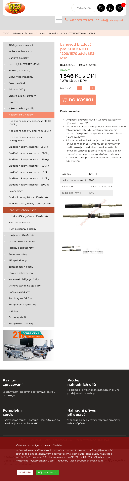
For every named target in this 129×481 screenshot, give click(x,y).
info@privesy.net (112, 20)
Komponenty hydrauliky (22, 304)
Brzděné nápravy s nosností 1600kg (29, 172)
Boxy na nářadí (17, 83)
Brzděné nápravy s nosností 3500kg (29, 184)
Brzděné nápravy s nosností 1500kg (29, 165)
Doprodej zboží (17, 317)
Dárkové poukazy (19, 58)
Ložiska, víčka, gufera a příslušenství (29, 216)
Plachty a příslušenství (21, 247)
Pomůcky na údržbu (20, 298)
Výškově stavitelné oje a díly (25, 285)
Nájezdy (13, 102)
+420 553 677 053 (81, 20)
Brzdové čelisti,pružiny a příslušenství (30, 203)
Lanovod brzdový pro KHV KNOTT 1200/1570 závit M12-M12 (68, 33)
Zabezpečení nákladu (21, 266)
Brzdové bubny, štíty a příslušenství (29, 197)
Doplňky (13, 311)
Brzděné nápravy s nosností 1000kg (29, 153)
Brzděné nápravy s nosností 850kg (28, 146)
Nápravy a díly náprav (24, 33)
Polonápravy (16, 191)
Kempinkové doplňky (21, 323)
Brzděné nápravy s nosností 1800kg (29, 178)
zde (101, 460)
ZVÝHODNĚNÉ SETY (20, 51)
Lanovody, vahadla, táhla (22, 210)
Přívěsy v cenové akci (21, 45)
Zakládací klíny (17, 89)
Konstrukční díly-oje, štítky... (24, 279)
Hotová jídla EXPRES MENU (24, 64)
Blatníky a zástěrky (19, 70)
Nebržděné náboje (19, 222)
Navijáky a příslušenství (22, 235)
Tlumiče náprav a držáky (22, 229)
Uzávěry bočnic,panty (21, 76)
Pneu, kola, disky (18, 254)
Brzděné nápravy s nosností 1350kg (29, 159)
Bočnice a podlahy (19, 292)
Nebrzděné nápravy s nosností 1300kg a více (26, 139)
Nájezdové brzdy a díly (21, 108)
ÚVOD (6, 33)
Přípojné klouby (18, 260)
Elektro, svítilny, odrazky (22, 95)
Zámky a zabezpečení (21, 273)
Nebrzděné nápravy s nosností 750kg (30, 130)
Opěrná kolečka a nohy (22, 241)
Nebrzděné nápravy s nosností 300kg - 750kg (30, 123)
